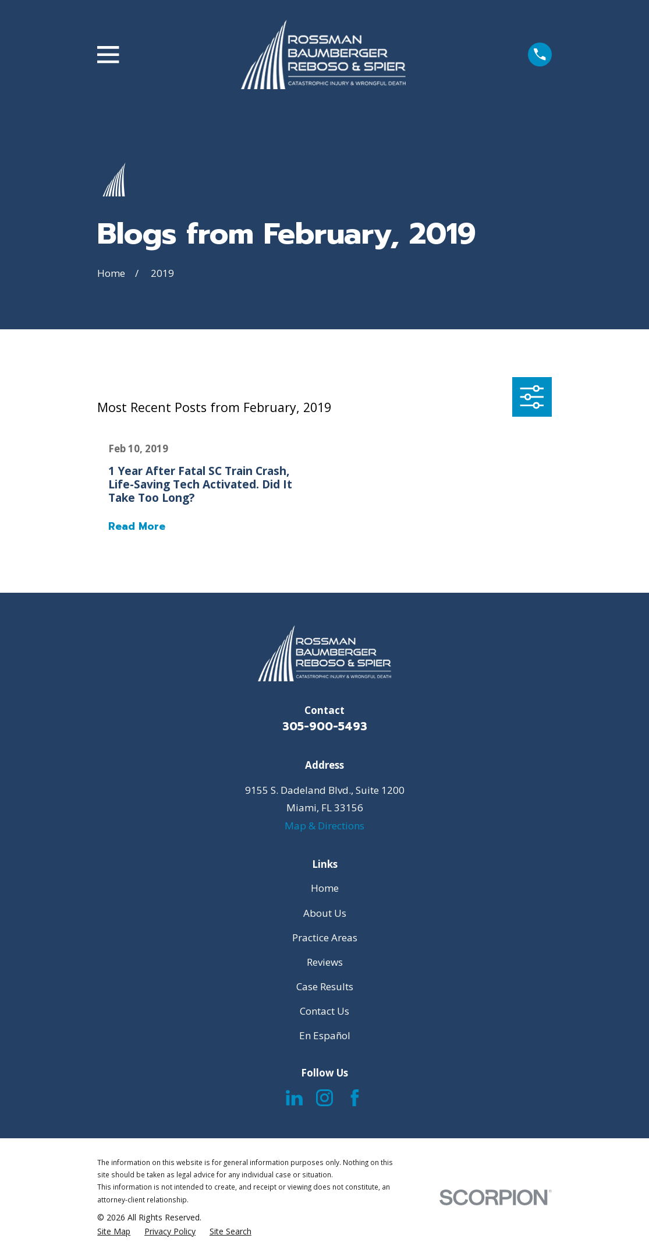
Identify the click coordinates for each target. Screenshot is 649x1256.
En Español (324, 1035)
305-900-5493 (324, 726)
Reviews (325, 962)
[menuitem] (113, 1232)
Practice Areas (324, 937)
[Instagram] (324, 1097)
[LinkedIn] (294, 1097)
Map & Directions (324, 825)
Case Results (324, 986)
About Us (324, 913)
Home (325, 888)
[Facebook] (354, 1097)
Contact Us (324, 1011)
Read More (136, 526)
